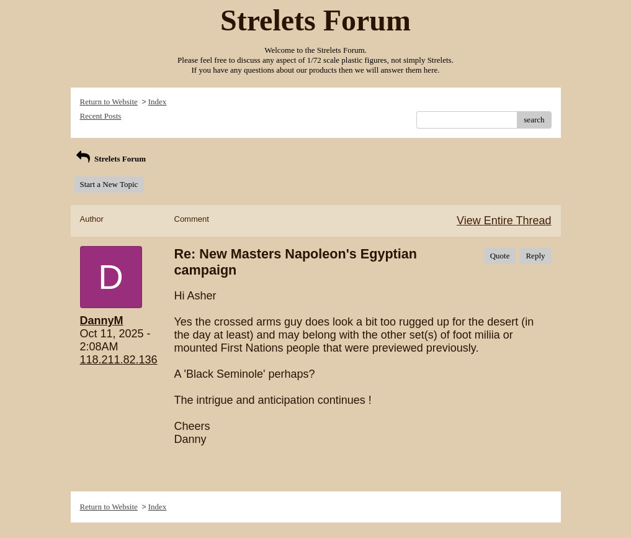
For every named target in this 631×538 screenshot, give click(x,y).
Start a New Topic (109, 184)
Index (157, 101)
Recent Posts (101, 116)
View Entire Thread (504, 220)
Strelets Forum (110, 158)
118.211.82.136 (119, 359)
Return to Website (109, 101)
